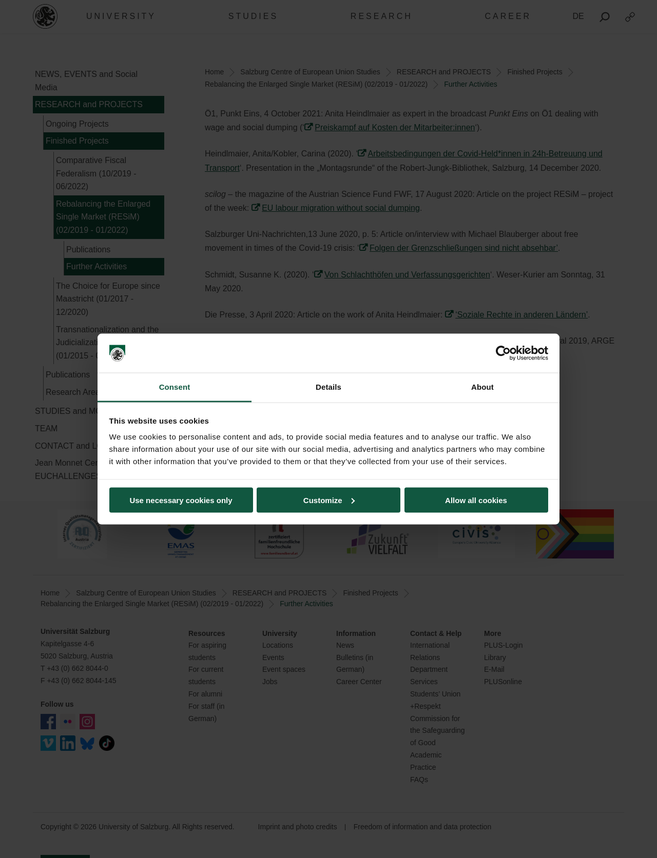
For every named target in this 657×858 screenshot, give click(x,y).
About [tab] (482, 387)
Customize (329, 499)
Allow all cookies (476, 499)
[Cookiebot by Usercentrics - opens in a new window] (503, 353)
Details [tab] (328, 387)
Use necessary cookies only (180, 499)
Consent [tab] (174, 387)
